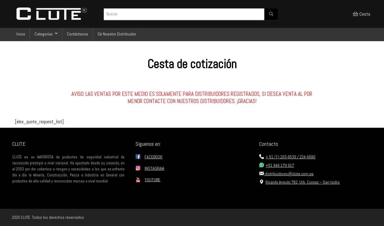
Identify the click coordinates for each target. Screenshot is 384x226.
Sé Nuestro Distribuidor (117, 34)
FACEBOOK (153, 157)
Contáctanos (77, 34)
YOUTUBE (152, 179)
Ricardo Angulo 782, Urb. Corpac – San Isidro (299, 182)
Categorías (43, 34)
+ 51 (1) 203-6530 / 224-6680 (287, 157)
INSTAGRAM (154, 168)
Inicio (20, 34)
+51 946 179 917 (276, 165)
